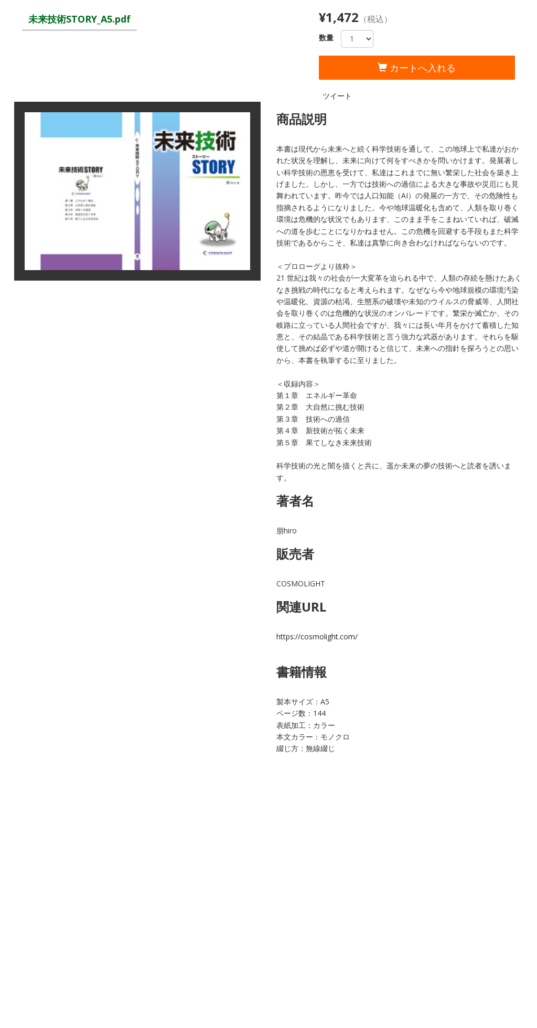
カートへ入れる (417, 67)
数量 (326, 37)
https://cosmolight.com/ (317, 636)
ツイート (337, 96)
